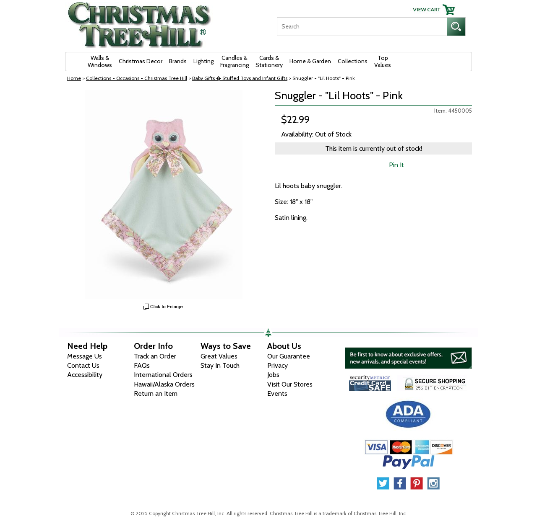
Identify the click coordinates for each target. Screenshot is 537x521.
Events (277, 393)
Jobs (273, 375)
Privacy (277, 365)
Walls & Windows (100, 61)
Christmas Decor (140, 61)
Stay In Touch (220, 365)
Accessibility (84, 375)
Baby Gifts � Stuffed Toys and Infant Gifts (239, 78)
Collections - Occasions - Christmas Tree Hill (136, 78)
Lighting (203, 61)
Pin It (396, 165)
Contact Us (83, 365)
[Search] (362, 26)
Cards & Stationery (269, 61)
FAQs (142, 365)
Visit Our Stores (290, 384)
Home (74, 78)
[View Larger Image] (163, 194)
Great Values (219, 356)
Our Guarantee (288, 356)
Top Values (382, 61)
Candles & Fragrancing (234, 61)
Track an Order (155, 356)
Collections (353, 61)
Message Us (84, 356)
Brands (178, 61)
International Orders (163, 375)
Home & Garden (310, 61)
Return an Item (155, 393)
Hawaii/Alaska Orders (164, 384)
